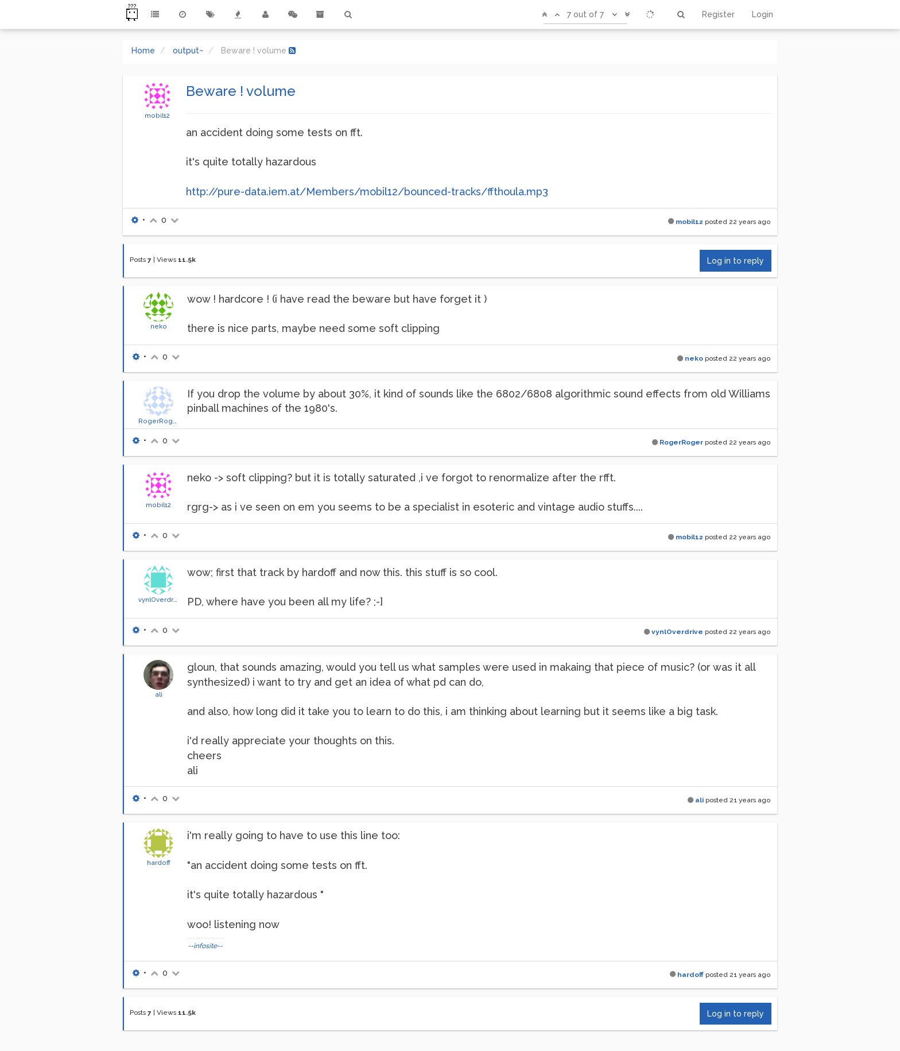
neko (158, 326)
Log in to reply (735, 260)
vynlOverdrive (160, 600)
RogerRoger (159, 421)
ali (158, 694)
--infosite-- (205, 946)
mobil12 (157, 115)
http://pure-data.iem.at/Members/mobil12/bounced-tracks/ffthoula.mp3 (367, 192)
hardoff (158, 863)
